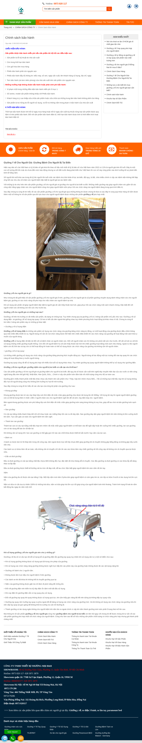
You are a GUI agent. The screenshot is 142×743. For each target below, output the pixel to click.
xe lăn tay (101, 710)
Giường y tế (75, 710)
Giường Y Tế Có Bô (80, 727)
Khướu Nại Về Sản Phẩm (116, 639)
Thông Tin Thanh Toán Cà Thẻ (84, 648)
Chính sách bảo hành (115, 94)
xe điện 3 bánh (89, 710)
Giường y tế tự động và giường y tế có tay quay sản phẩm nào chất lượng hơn (120, 58)
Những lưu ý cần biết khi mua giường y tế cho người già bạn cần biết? (120, 87)
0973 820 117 (60, 3)
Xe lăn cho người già (58, 733)
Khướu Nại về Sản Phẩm (116, 99)
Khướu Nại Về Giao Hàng (116, 642)
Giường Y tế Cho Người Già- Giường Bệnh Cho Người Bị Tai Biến (119, 78)
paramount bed (114, 710)
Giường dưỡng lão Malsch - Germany (102, 734)
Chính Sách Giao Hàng (115, 71)
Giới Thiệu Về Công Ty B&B (15, 642)
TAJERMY (31, 733)
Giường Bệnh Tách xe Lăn (104, 728)
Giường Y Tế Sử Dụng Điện (59, 728)
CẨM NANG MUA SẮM (49, 22)
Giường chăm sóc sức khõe (13, 728)
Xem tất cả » (11, 134)
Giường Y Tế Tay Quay (36, 727)
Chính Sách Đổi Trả (114, 103)
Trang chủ (8, 27)
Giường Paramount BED (82, 733)
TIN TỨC (130, 22)
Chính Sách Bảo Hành (47, 27)
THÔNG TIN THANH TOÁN (107, 22)
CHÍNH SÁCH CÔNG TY (77, 22)
